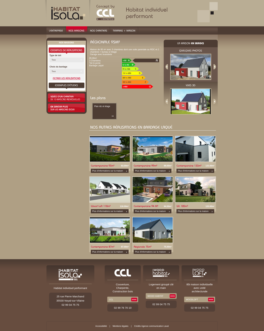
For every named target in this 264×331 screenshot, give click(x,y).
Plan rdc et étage (102, 106)
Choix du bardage (58, 67)
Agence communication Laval (155, 326)
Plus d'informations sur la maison (107, 171)
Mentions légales (120, 326)
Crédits (137, 326)
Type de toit (55, 55)
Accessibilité (101, 326)
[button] (67, 60)
